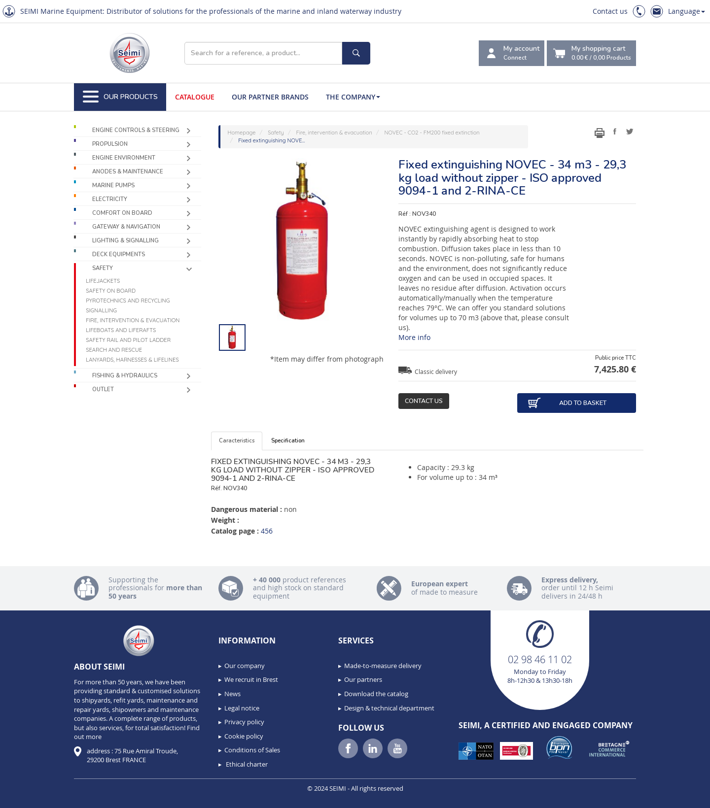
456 (267, 531)
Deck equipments (118, 254)
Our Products (120, 97)
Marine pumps (113, 185)
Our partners (363, 679)
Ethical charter (246, 764)
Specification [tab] (288, 440)
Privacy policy (244, 721)
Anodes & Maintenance (127, 171)
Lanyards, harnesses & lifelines (132, 359)
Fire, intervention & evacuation (132, 320)
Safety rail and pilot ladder (128, 340)
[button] (29, 797)
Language (686, 11)
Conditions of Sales (252, 749)
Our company (244, 665)
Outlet (103, 389)
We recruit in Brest (251, 679)
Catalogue (194, 96)
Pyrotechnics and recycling (128, 300)
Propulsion (110, 144)
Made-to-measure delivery (383, 665)
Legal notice (241, 708)
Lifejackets (103, 280)
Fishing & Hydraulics (124, 375)
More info (414, 337)
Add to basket (566, 403)
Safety (102, 268)
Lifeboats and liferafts (121, 330)
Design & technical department (389, 708)
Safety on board (111, 290)
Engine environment (123, 158)
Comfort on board (122, 213)
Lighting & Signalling (125, 240)
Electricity (109, 199)
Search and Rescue (114, 349)
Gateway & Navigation (126, 227)
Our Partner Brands (270, 96)
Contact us (610, 11)
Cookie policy (243, 736)
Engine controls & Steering (135, 130)
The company (353, 96)
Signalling (101, 310)
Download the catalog (376, 693)
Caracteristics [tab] (236, 440)
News (232, 693)
